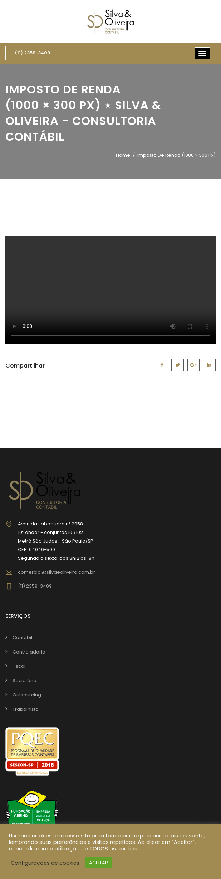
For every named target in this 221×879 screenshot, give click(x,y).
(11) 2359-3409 (32, 52)
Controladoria (29, 652)
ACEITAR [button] (98, 862)
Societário (24, 680)
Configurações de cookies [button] (45, 863)
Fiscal (19, 666)
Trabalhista (26, 709)
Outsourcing (27, 694)
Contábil (22, 637)
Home (123, 155)
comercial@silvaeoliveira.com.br (56, 572)
